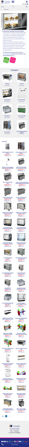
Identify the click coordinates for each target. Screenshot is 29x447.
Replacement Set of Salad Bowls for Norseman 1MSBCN (21, 379)
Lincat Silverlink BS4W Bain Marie (7, 303)
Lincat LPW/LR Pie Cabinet (7, 258)
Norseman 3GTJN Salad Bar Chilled (7, 349)
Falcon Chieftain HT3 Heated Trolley (21, 198)
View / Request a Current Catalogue (14, 431)
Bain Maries (7, 116)
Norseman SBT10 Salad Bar (21, 349)
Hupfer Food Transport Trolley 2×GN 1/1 (7, 213)
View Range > (7, 85)
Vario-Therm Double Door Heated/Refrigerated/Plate (22, 183)
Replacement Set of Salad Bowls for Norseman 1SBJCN (8, 394)
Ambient (7, 83)
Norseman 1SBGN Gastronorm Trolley (7, 334)
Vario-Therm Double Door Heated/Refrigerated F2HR (8, 184)
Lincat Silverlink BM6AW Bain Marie (21, 288)
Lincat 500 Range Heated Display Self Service (21, 228)
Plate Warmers (21, 100)
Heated (22, 83)
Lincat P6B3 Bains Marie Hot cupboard (8, 273)
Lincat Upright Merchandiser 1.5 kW (21, 303)
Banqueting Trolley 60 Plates (7, 152)
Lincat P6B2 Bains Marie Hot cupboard (21, 258)
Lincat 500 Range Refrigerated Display (8, 243)
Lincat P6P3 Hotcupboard (8, 288)
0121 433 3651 (14, 429)
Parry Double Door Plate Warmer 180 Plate (8, 379)
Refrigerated (7, 100)
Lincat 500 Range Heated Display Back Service (8, 228)
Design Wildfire (14, 444)
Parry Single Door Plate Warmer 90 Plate (7, 364)
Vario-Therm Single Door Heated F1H (21, 409)
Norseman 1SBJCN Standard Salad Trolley (21, 334)
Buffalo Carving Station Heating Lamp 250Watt (7, 168)
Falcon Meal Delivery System (22, 132)
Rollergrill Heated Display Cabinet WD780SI (21, 394)
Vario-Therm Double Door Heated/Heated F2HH (21, 168)
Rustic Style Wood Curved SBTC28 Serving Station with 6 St (7, 409)
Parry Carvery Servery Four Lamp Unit (21, 364)
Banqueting (7, 132)
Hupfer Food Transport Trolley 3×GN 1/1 (21, 213)
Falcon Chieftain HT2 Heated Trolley (8, 198)
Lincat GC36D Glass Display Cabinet (21, 243)
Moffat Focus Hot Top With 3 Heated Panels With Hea (7, 319)
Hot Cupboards (21, 116)
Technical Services (6, 54)
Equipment (6, 9)
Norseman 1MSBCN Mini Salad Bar (21, 319)
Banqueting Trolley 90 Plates (21, 152)
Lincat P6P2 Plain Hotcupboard (21, 273)
